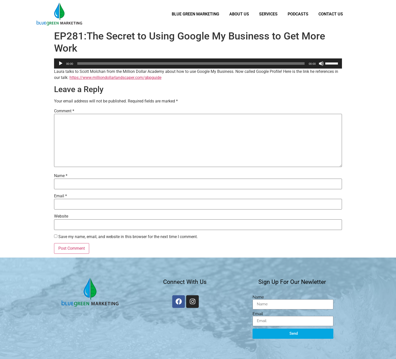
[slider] (191, 63)
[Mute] (321, 63)
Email (60, 196)
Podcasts (298, 14)
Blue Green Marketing (195, 14)
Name (60, 176)
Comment (64, 111)
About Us (239, 14)
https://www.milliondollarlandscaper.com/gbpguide (115, 77)
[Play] (60, 63)
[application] (198, 63)
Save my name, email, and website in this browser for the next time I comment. (128, 237)
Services (268, 14)
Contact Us (330, 14)
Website (61, 216)
